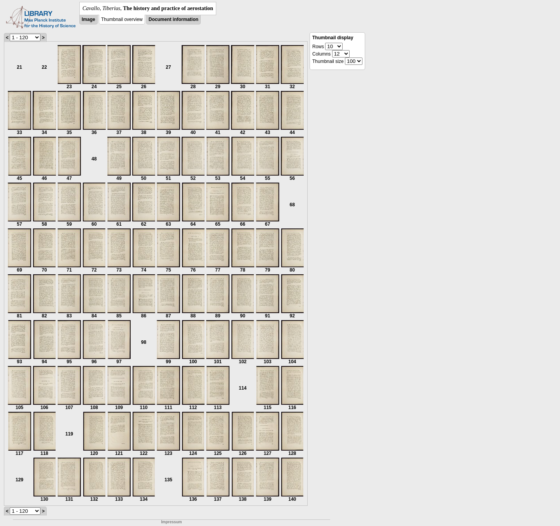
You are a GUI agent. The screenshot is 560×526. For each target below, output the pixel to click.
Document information (173, 19)
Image (88, 19)
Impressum (171, 522)
